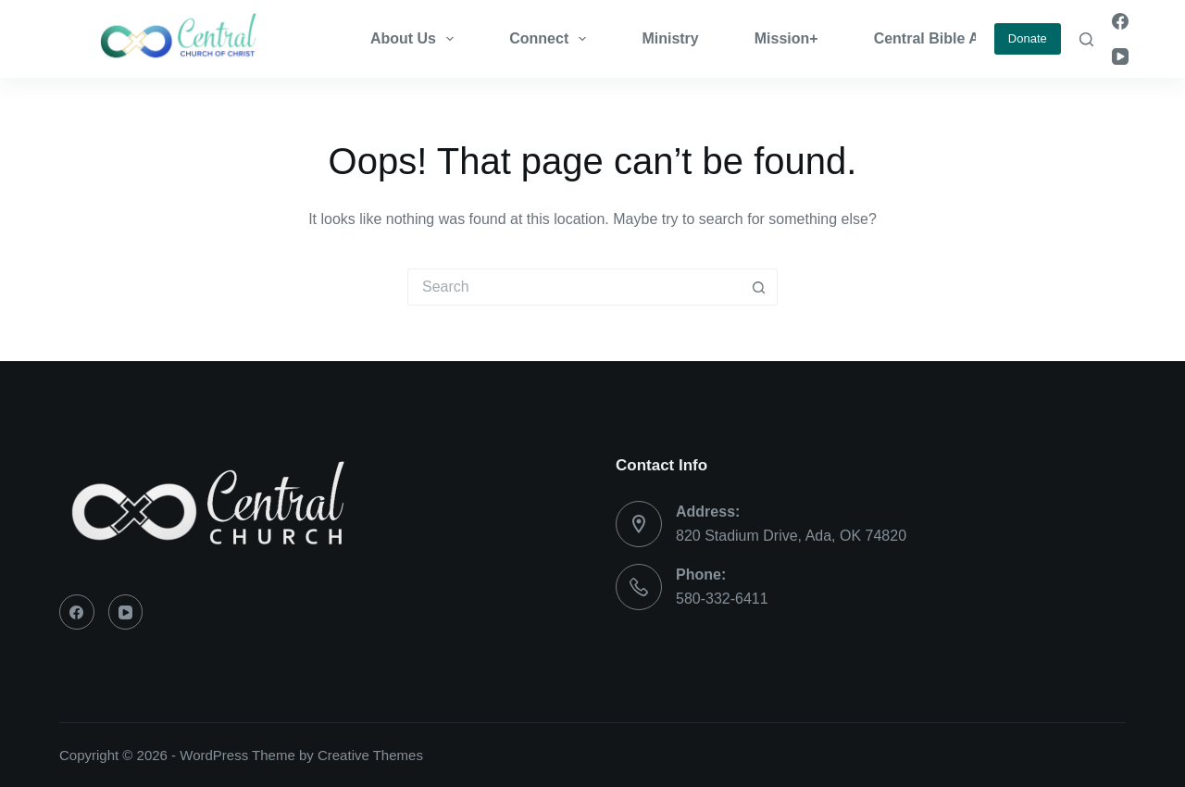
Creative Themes (370, 755)
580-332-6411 (722, 598)
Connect (551, 39)
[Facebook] (1120, 21)
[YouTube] (1120, 56)
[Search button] (759, 287)
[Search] (1086, 39)
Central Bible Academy (954, 38)
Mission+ (786, 38)
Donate (1027, 38)
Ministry (670, 38)
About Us (415, 39)
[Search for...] (574, 287)
